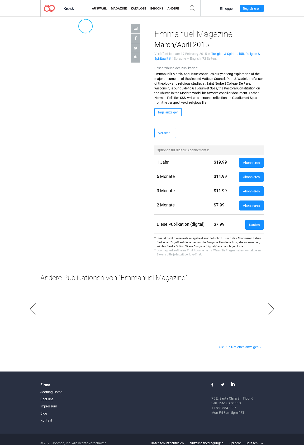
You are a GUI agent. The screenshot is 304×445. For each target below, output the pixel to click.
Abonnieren (251, 162)
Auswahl (99, 8)
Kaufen (254, 224)
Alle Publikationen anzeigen (238, 347)
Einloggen (227, 8)
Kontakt (46, 420)
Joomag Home (51, 392)
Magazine (119, 8)
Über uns (46, 399)
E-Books (156, 8)
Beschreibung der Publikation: (176, 68)
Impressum (48, 406)
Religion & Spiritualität (228, 53)
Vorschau (165, 133)
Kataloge (138, 8)
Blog (43, 413)
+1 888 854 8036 (223, 408)
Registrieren (252, 8)
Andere (173, 8)
